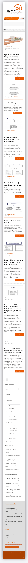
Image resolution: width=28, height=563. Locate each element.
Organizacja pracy (13, 428)
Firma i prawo (9, 400)
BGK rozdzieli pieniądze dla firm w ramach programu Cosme (13, 491)
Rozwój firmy (12, 433)
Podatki (10, 403)
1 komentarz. (15, 46)
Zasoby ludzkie (12, 438)
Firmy (7, 537)
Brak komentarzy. (11, 130)
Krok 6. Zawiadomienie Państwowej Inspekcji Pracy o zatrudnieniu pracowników (14, 350)
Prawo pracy (11, 408)
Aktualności (8, 398)
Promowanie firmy (13, 430)
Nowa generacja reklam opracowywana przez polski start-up (13, 485)
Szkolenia (11, 436)
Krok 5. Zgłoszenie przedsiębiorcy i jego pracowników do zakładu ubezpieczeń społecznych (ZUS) (12, 308)
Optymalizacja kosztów (14, 425)
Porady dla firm (9, 422)
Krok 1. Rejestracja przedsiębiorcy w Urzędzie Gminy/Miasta (13, 139)
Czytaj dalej (18, 78)
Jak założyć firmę (16, 48)
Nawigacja (12, 24)
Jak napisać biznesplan (10, 533)
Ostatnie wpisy (9, 445)
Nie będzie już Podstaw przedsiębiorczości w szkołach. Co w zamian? (12, 451)
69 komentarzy (15, 96)
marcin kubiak (9, 481)
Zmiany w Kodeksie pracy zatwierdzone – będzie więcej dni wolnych (12, 465)
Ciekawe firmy (12, 414)
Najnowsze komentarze (11, 474)
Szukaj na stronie (9, 384)
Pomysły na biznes (8, 49)
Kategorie (7, 394)
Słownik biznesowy (10, 441)
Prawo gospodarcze (13, 405)
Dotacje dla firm (9, 48)
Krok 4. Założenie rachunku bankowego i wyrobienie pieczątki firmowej (13, 262)
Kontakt (7, 535)
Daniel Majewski (9, 489)
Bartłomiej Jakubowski (11, 495)
